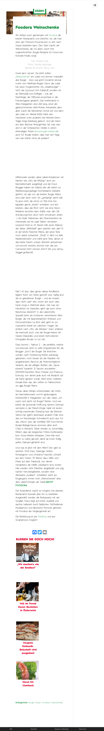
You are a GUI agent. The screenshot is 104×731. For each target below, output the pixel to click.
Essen (38, 703)
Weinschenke (22, 77)
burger (31, 703)
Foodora (53, 35)
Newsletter (34, 729)
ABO (11, 729)
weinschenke (57, 703)
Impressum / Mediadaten (62, 729)
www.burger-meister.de (46, 131)
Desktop (42, 517)
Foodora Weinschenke (37, 27)
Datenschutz (82, 729)
